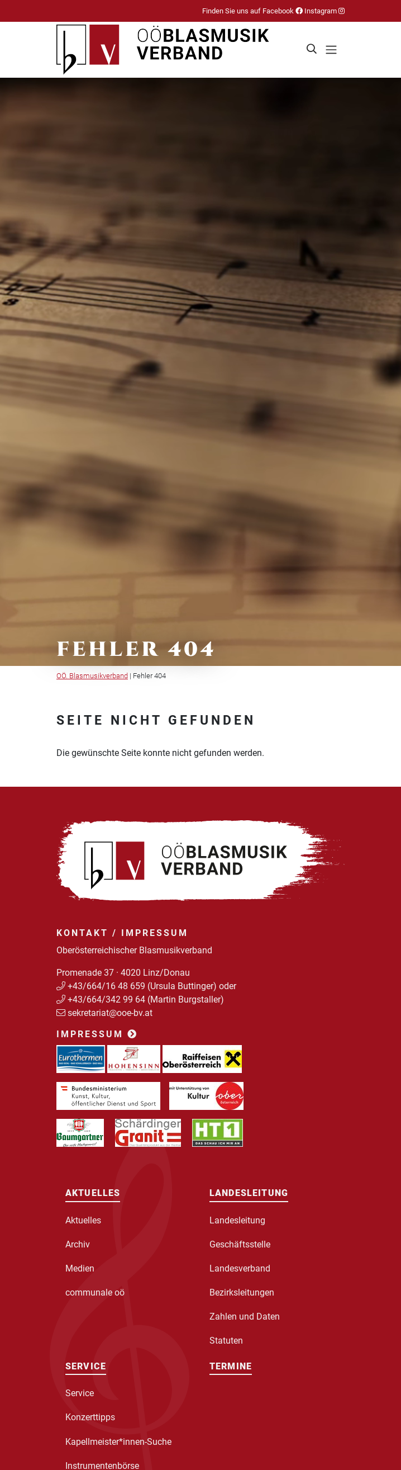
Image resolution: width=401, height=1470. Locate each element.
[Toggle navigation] (331, 50)
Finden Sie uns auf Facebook (252, 11)
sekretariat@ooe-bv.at (111, 1013)
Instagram (324, 11)
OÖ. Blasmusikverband (92, 676)
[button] (312, 50)
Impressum (97, 1034)
